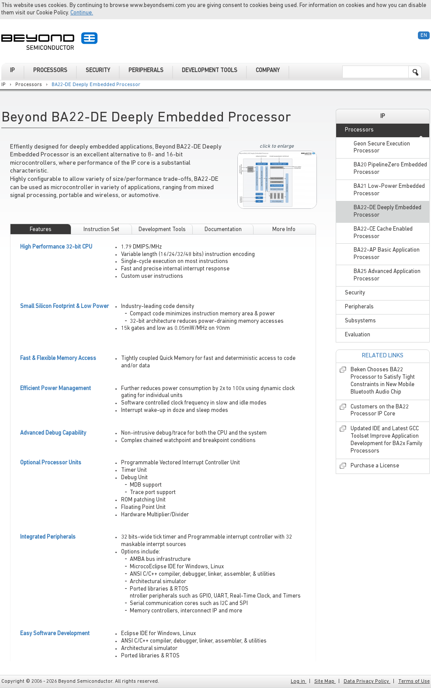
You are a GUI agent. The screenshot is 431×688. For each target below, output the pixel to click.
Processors (28, 84)
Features (41, 229)
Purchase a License (375, 466)
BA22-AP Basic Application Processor (387, 253)
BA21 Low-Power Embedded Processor (389, 190)
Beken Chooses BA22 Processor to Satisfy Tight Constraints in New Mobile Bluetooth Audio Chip (383, 381)
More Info (283, 229)
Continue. (81, 13)
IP (3, 84)
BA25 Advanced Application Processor (387, 275)
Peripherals (359, 307)
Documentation (223, 229)
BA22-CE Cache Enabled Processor (383, 232)
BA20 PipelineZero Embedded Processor (390, 168)
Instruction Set (101, 229)
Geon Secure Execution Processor (382, 147)
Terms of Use (414, 681)
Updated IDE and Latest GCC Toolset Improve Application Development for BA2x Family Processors (386, 440)
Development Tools (162, 229)
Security (355, 293)
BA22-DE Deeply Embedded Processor (96, 84)
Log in (298, 681)
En (424, 35)
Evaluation (357, 335)
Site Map (325, 681)
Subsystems (360, 321)
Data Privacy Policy (367, 681)
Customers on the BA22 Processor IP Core (380, 410)
